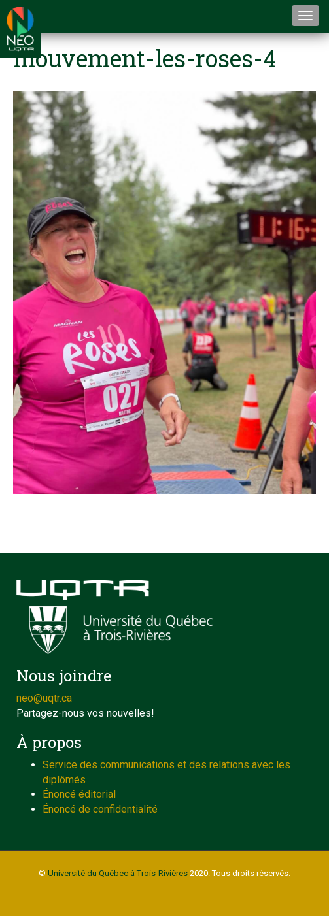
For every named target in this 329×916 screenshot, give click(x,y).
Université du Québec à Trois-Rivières (118, 873)
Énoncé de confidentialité (100, 809)
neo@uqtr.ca (44, 698)
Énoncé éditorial (79, 794)
